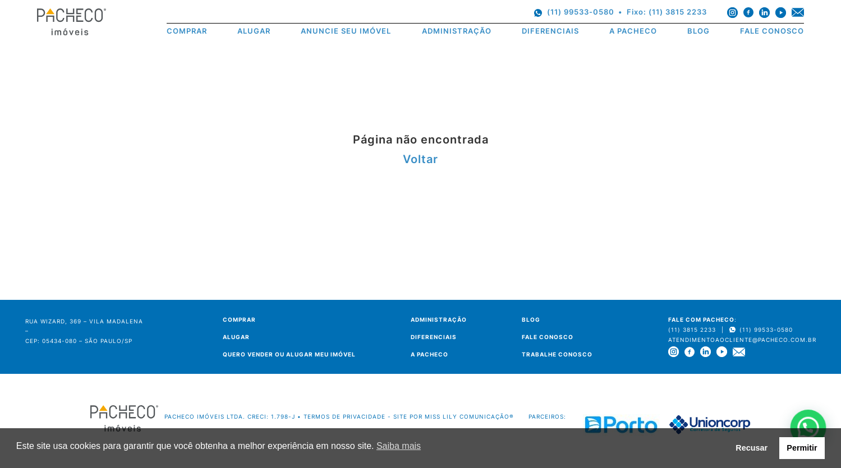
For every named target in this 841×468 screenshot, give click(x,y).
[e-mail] (798, 12)
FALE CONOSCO (772, 31)
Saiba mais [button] (398, 446)
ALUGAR (253, 31)
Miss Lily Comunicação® (469, 416)
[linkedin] (764, 12)
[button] (808, 427)
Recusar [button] (752, 447)
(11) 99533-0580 (580, 12)
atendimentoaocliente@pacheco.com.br (742, 339)
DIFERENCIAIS (550, 31)
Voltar (420, 159)
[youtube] (780, 12)
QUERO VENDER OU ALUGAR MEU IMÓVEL (289, 354)
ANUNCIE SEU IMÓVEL (346, 31)
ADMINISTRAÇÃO (456, 31)
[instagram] (732, 12)
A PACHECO (633, 31)
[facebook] (748, 12)
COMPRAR (187, 31)
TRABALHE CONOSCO (557, 354)
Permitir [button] (802, 447)
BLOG (698, 31)
